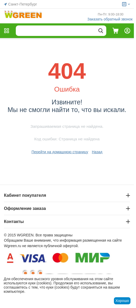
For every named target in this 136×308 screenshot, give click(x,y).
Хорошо (122, 301)
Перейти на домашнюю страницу (60, 152)
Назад (97, 152)
